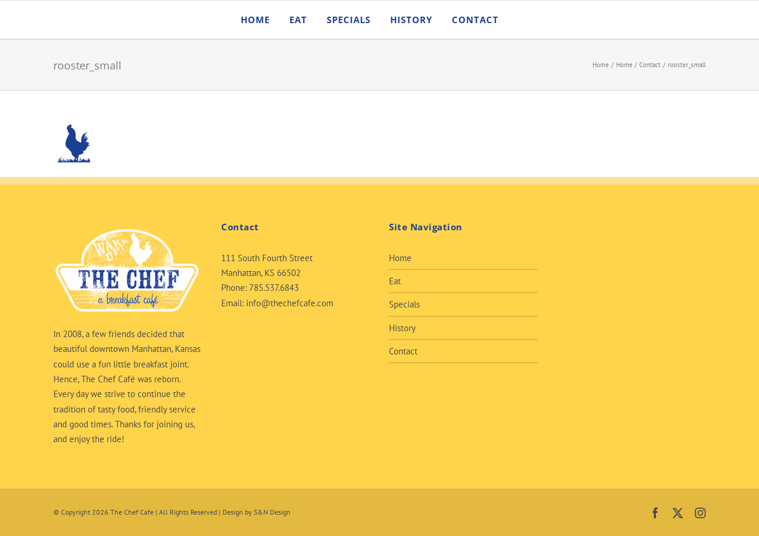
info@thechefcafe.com (289, 303)
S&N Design (272, 512)
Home (400, 258)
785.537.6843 (274, 287)
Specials (404, 304)
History (402, 328)
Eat (395, 281)
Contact (403, 351)
